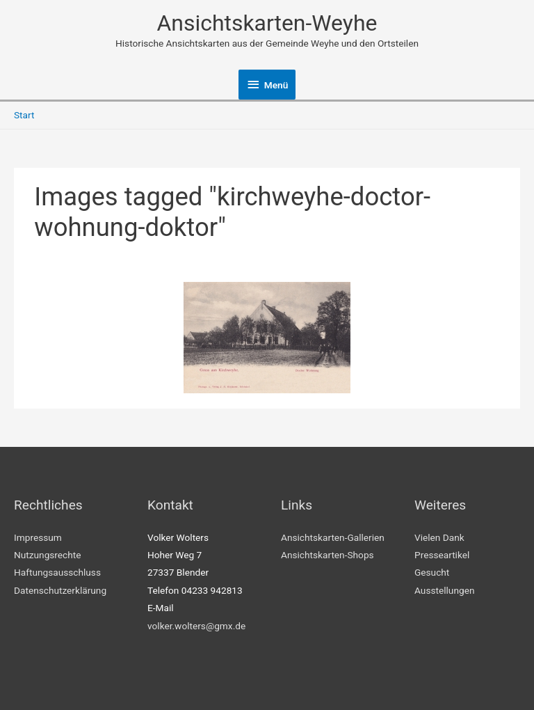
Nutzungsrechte (47, 554)
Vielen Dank (439, 537)
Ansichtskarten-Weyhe (267, 23)
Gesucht (431, 572)
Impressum (38, 537)
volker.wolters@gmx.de (196, 625)
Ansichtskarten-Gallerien (333, 537)
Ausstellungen (444, 590)
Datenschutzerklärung (60, 590)
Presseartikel (441, 554)
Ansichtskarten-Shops (327, 554)
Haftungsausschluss (57, 572)
